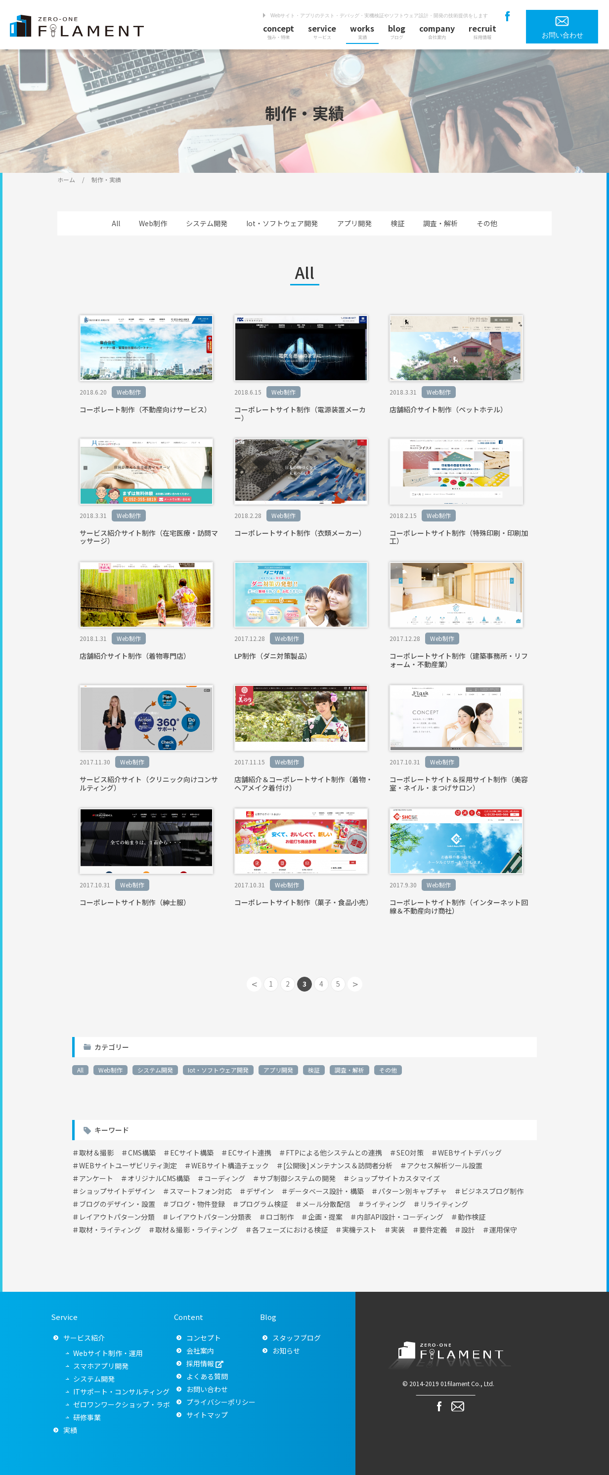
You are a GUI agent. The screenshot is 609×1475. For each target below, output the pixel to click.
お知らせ (286, 1350)
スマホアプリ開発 (101, 1366)
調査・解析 (440, 223)
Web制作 (153, 223)
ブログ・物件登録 (197, 1204)
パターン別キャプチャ (412, 1191)
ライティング (385, 1204)
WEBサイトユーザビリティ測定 (128, 1165)
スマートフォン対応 (201, 1191)
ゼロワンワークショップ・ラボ (121, 1404)
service (322, 31)
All (116, 223)
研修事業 (87, 1417)
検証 (397, 223)
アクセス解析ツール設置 (444, 1165)
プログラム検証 (263, 1204)
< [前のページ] (254, 984)
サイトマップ (207, 1415)
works (362, 31)
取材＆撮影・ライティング (196, 1230)
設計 (468, 1230)
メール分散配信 (326, 1204)
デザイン (260, 1191)
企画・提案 (325, 1217)
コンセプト (203, 1338)
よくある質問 (207, 1376)
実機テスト (359, 1230)
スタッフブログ (296, 1338)
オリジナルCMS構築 (159, 1178)
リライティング (444, 1204)
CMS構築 (142, 1152)
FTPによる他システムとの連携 (334, 1152)
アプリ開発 (354, 223)
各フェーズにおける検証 (290, 1230)
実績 (70, 1430)
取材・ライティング (110, 1230)
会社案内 (200, 1350)
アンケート (96, 1178)
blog (396, 31)
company (437, 31)
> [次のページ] (355, 984)
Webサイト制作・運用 (108, 1353)
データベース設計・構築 (326, 1191)
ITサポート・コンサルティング (121, 1391)
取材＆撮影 (96, 1152)
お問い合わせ (207, 1389)
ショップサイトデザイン (117, 1191)
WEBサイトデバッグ (470, 1152)
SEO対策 (410, 1152)
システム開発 (206, 223)
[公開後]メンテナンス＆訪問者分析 (337, 1165)
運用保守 (503, 1230)
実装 (398, 1230)
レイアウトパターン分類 (117, 1217)
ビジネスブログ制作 (492, 1191)
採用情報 (200, 1363)
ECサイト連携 (249, 1152)
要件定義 (433, 1230)
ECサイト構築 (192, 1152)
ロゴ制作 (280, 1217)
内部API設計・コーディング (400, 1217)
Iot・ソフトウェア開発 (282, 223)
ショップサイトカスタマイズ (395, 1178)
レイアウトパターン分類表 (210, 1217)
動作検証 (471, 1217)
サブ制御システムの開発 (298, 1178)
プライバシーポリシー (221, 1402)
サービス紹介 (84, 1338)
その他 (487, 223)
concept (278, 31)
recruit (482, 31)
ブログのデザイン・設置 (117, 1204)
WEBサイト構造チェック (230, 1165)
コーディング (224, 1178)
